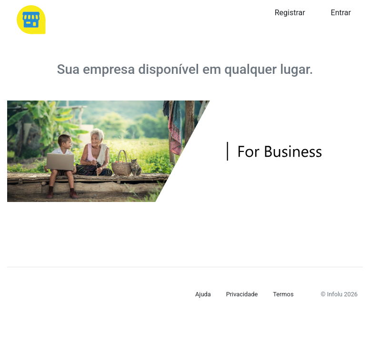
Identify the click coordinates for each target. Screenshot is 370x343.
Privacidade (242, 294)
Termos (283, 294)
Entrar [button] (341, 12)
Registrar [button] (290, 12)
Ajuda (203, 294)
